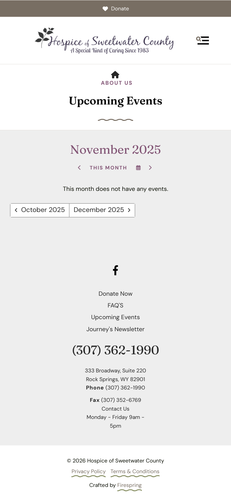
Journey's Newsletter (115, 329)
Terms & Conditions (135, 471)
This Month (108, 167)
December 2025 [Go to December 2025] (99, 210)
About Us (117, 82)
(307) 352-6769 (121, 400)
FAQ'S (115, 305)
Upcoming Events (115, 317)
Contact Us (115, 408)
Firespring (129, 485)
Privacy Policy (88, 471)
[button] (202, 40)
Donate (115, 8)
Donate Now (115, 294)
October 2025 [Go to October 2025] (43, 210)
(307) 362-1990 (115, 350)
